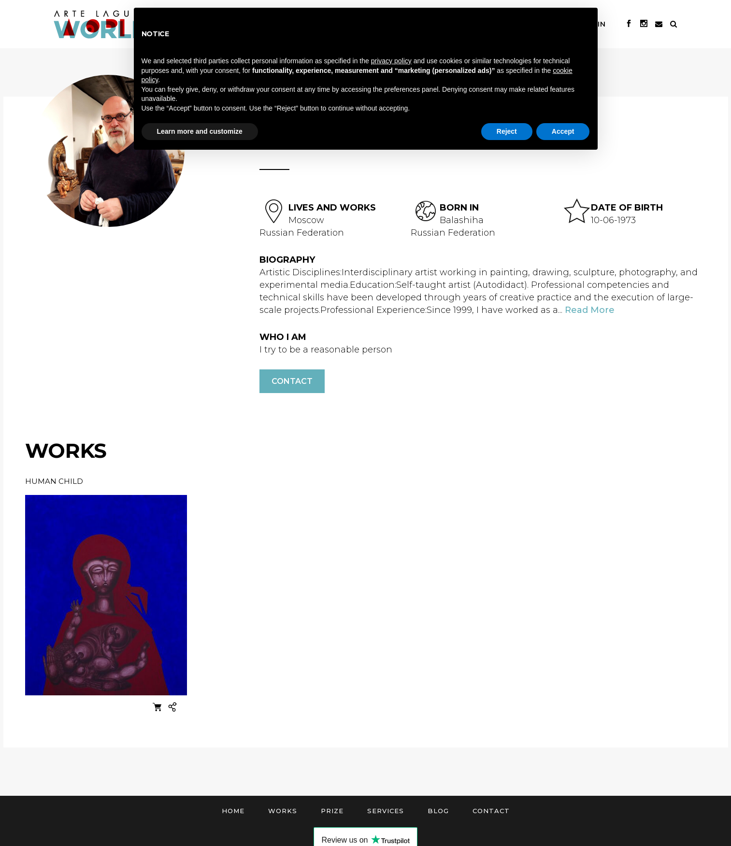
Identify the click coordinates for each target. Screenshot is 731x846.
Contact (292, 381)
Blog (438, 811)
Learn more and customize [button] (200, 131)
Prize (332, 811)
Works (282, 811)
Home (233, 811)
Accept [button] (563, 131)
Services (385, 811)
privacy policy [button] (391, 61)
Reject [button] (507, 131)
